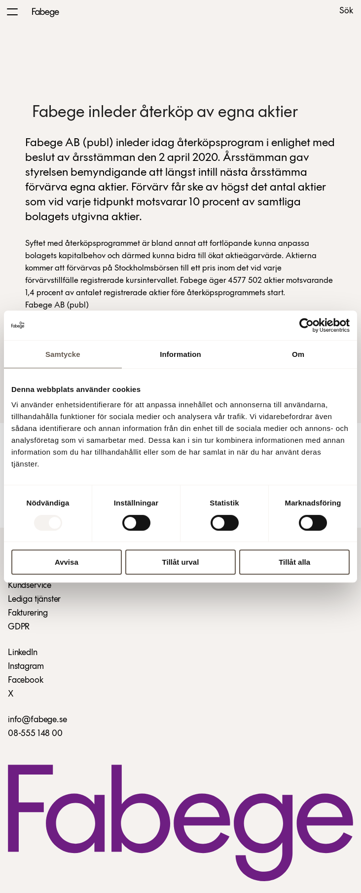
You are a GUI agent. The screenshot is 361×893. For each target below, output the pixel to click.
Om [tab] (298, 354)
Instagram (25, 666)
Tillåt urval (180, 562)
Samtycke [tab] (62, 354)
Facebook (25, 680)
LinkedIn (22, 653)
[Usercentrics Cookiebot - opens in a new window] (306, 325)
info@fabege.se (37, 720)
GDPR (19, 627)
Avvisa (66, 562)
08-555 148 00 (35, 733)
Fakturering (28, 613)
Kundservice (29, 585)
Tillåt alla (294, 562)
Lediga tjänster (34, 599)
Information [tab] (180, 354)
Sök (346, 11)
